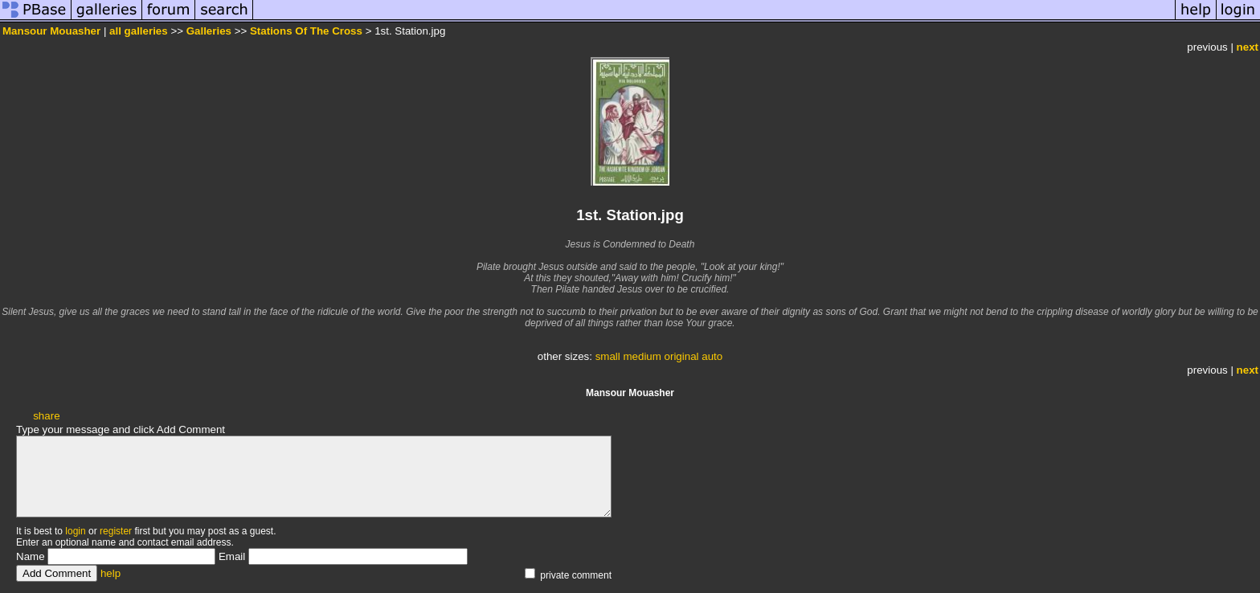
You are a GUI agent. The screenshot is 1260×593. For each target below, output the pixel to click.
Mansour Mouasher (51, 31)
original (682, 356)
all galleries (138, 31)
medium (642, 356)
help (110, 573)
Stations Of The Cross (306, 31)
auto (712, 356)
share (46, 416)
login (75, 531)
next (1247, 47)
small (607, 356)
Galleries (208, 31)
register (116, 531)
